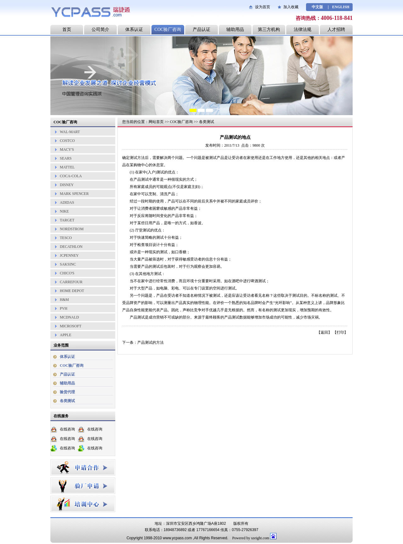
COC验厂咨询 (168, 29)
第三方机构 (269, 29)
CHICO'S (67, 273)
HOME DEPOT (72, 291)
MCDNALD (69, 317)
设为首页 (262, 7)
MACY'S (67, 149)
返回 (324, 332)
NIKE (64, 211)
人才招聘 (336, 29)
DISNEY (67, 185)
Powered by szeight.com (250, 538)
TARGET (67, 220)
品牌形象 (333, 303)
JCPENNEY (69, 255)
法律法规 (302, 29)
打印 (340, 332)
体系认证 (134, 29)
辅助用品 (235, 29)
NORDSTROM (71, 229)
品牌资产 (133, 303)
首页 (66, 29)
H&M (64, 299)
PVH (63, 308)
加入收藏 (290, 7)
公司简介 (100, 29)
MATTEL (67, 167)
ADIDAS (67, 202)
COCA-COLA (71, 176)
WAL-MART (70, 132)
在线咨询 (67, 429)
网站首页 (156, 122)
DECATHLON (71, 246)
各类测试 (67, 401)
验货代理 (67, 392)
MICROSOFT (71, 326)
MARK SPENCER (74, 193)
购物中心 (141, 165)
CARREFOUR (71, 282)
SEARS (65, 158)
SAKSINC (68, 264)
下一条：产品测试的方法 (143, 342)
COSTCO (67, 140)
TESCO (66, 238)
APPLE (65, 335)
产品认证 (201, 29)
